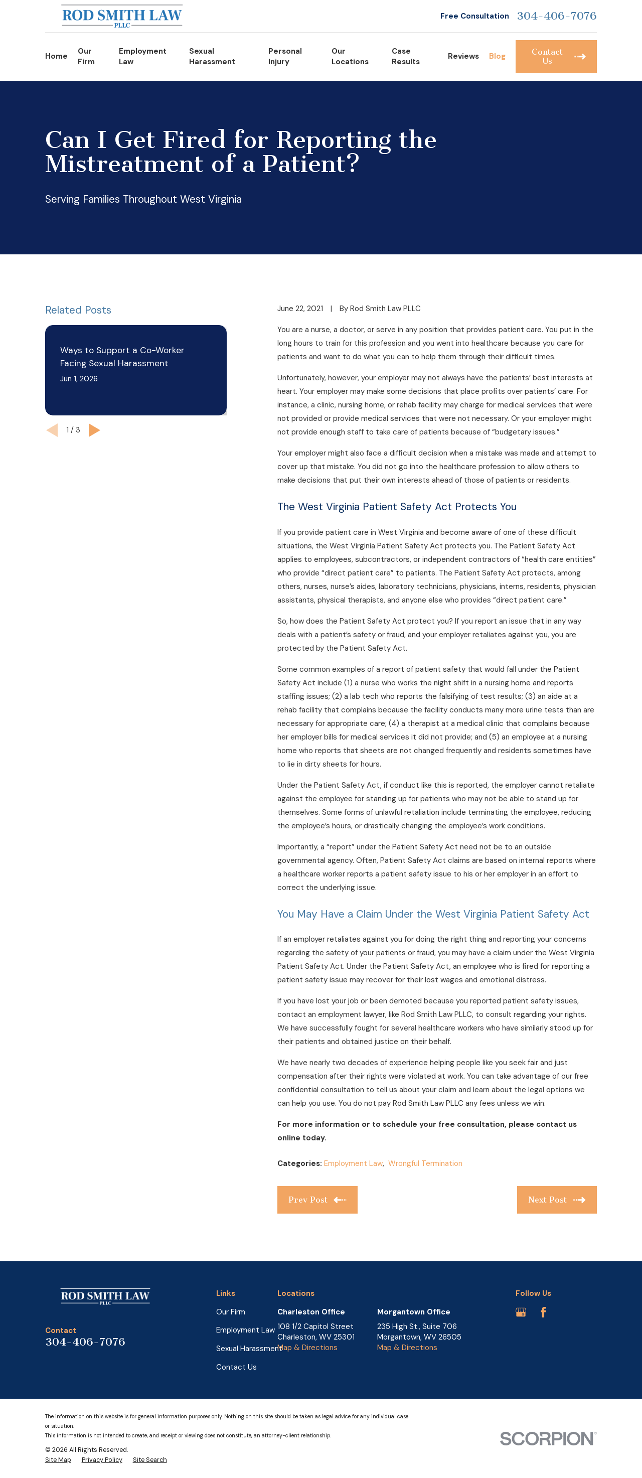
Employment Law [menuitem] (143, 56)
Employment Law (353, 1163)
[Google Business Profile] (521, 1312)
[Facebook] (543, 1312)
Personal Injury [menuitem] (285, 56)
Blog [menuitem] (497, 56)
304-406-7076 (557, 16)
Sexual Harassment (249, 1349)
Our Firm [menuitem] (86, 56)
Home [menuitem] (56, 56)
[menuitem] (58, 1460)
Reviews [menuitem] (463, 56)
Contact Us (236, 1367)
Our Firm (230, 1312)
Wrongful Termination (425, 1163)
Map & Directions (307, 1348)
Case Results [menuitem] (406, 56)
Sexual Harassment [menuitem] (212, 56)
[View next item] (94, 430)
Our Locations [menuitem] (350, 56)
